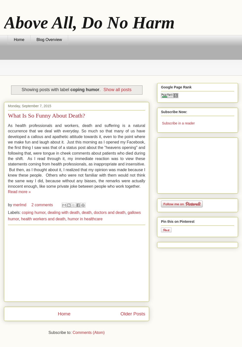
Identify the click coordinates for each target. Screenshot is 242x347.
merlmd (20, 205)
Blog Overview (49, 40)
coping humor (33, 212)
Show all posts (117, 89)
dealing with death (64, 212)
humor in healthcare (85, 219)
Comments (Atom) (89, 332)
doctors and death (109, 212)
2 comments (42, 205)
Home (19, 40)
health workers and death (43, 219)
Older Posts (133, 313)
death (87, 212)
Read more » (19, 192)
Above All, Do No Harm (89, 22)
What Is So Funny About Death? (46, 115)
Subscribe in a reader (178, 123)
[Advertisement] (97, 63)
